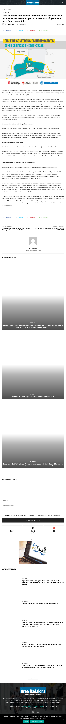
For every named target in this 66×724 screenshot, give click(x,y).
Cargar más (33, 678)
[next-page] (6, 472)
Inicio (3, 9)
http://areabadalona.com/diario (33, 250)
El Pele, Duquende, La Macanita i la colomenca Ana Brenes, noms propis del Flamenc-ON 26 (41, 645)
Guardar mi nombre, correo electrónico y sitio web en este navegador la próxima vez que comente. (32, 515)
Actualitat (8, 9)
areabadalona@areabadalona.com (33, 706)
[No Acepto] (64, 719)
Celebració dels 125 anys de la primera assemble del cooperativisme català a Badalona (16, 229)
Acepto (26, 721)
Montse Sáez (11, 24)
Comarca (24, 642)
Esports (33, 461)
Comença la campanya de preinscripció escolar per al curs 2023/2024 (49, 229)
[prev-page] (3, 472)
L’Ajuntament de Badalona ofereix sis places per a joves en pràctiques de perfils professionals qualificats (42, 666)
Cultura (33, 323)
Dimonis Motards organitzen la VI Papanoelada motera (33, 396)
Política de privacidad (37, 721)
